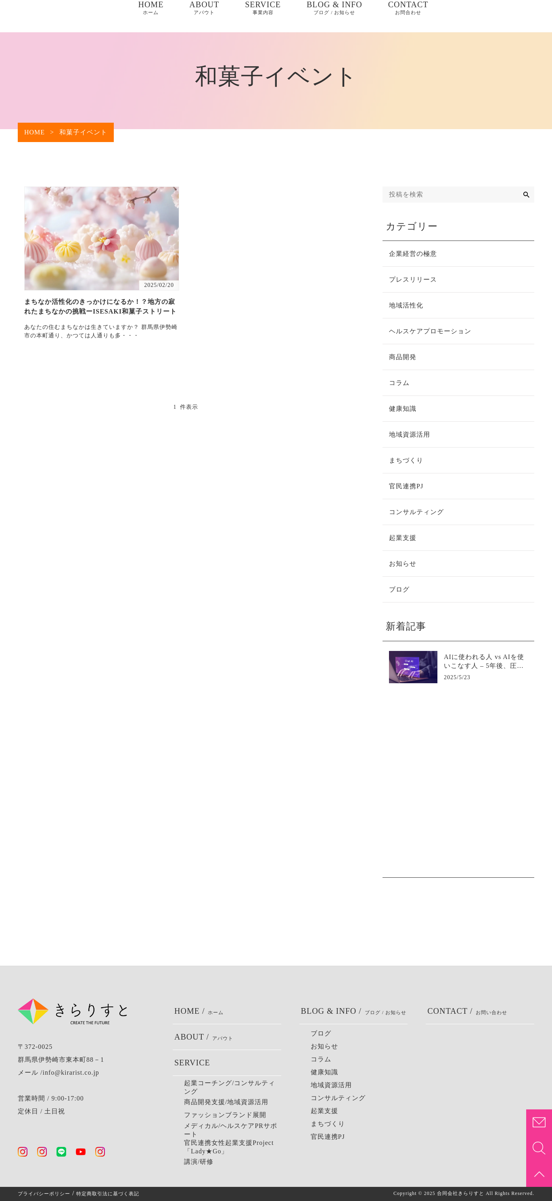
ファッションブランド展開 (225, 1114)
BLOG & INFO (334, 16)
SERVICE (263, 16)
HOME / (199, 1011)
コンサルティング (338, 1097)
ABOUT (204, 16)
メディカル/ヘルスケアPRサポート (230, 1130)
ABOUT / (203, 1037)
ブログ (321, 1033)
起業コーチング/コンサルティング (229, 1087)
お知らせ (324, 1046)
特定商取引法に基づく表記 (107, 1194)
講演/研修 (198, 1161)
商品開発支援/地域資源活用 (226, 1101)
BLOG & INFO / (354, 1011)
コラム (321, 1059)
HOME (150, 16)
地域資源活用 (331, 1085)
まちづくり (328, 1123)
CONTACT (408, 16)
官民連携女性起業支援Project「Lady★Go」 (229, 1147)
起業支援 (324, 1110)
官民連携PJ (328, 1136)
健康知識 (324, 1072)
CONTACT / (467, 1011)
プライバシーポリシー (44, 1194)
